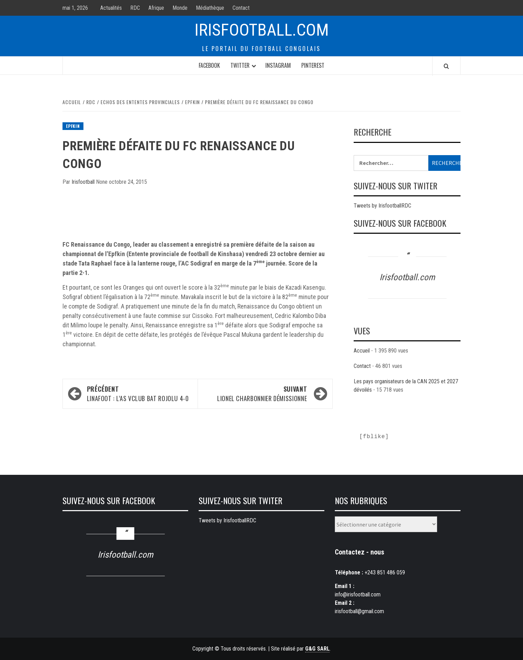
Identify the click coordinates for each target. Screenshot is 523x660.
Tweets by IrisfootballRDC (382, 205)
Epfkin (73, 126)
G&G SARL (317, 648)
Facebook (209, 65)
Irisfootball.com (261, 30)
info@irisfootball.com (358, 594)
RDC (135, 8)
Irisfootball (84, 182)
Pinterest (312, 65)
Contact (241, 8)
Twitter (240, 65)
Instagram (278, 65)
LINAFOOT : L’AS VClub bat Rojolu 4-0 (139, 393)
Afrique (156, 8)
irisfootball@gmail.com (359, 611)
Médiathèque (210, 8)
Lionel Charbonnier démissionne (256, 393)
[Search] (446, 66)
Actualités (111, 8)
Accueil (362, 350)
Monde (179, 8)
